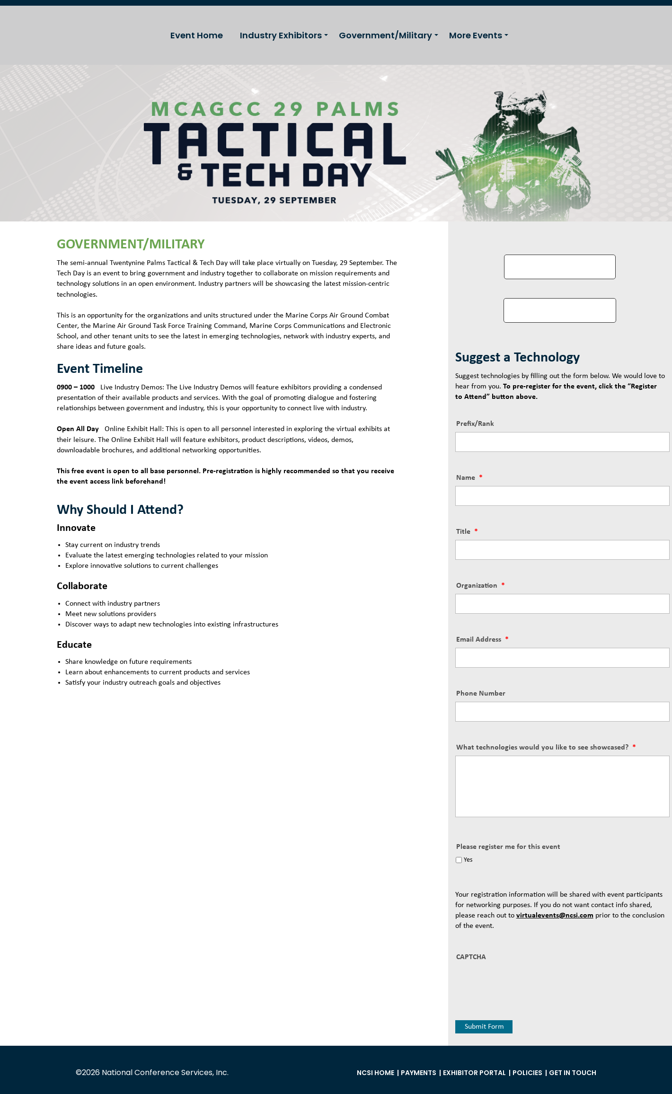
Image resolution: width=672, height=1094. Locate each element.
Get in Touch (572, 1072)
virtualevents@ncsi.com (554, 915)
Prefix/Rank (475, 424)
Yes (468, 860)
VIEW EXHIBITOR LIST (560, 310)
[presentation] (527, 983)
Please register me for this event (508, 847)
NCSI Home (375, 1072)
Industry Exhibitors (281, 35)
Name (469, 478)
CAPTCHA (471, 957)
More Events (475, 35)
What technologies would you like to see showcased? (546, 747)
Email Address (482, 640)
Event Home (196, 35)
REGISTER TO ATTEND (559, 267)
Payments (418, 1072)
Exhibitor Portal (474, 1072)
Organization (480, 586)
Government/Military (385, 35)
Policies (527, 1072)
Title (467, 532)
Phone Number (480, 693)
